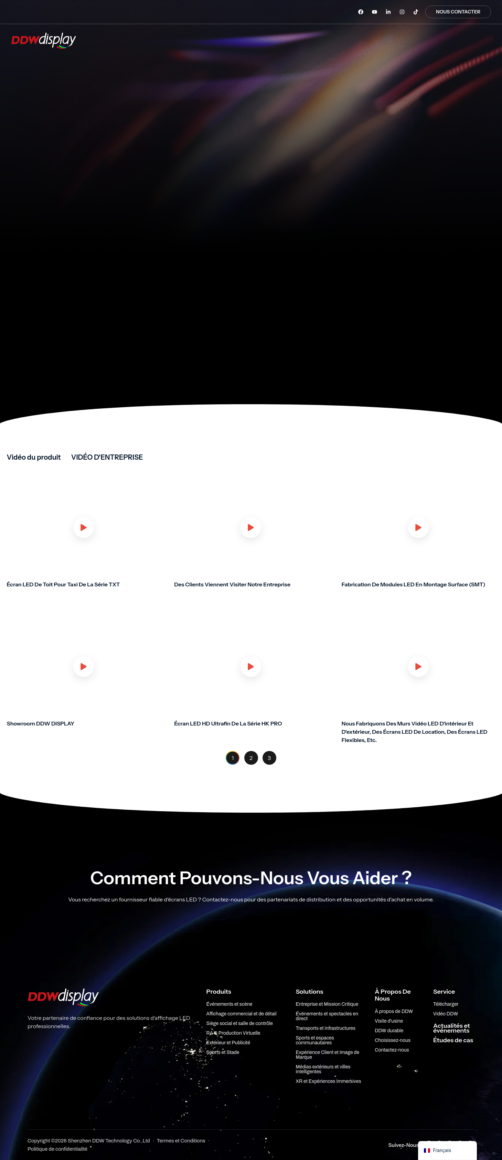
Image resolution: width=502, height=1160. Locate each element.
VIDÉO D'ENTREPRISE (107, 457)
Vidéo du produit (34, 457)
